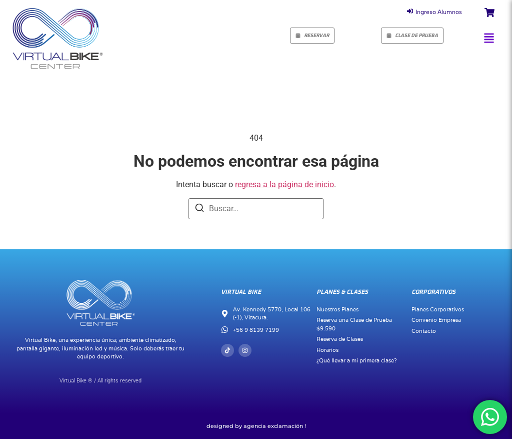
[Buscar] (199, 209)
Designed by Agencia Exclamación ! (256, 425)
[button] (489, 38)
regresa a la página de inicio (284, 184)
